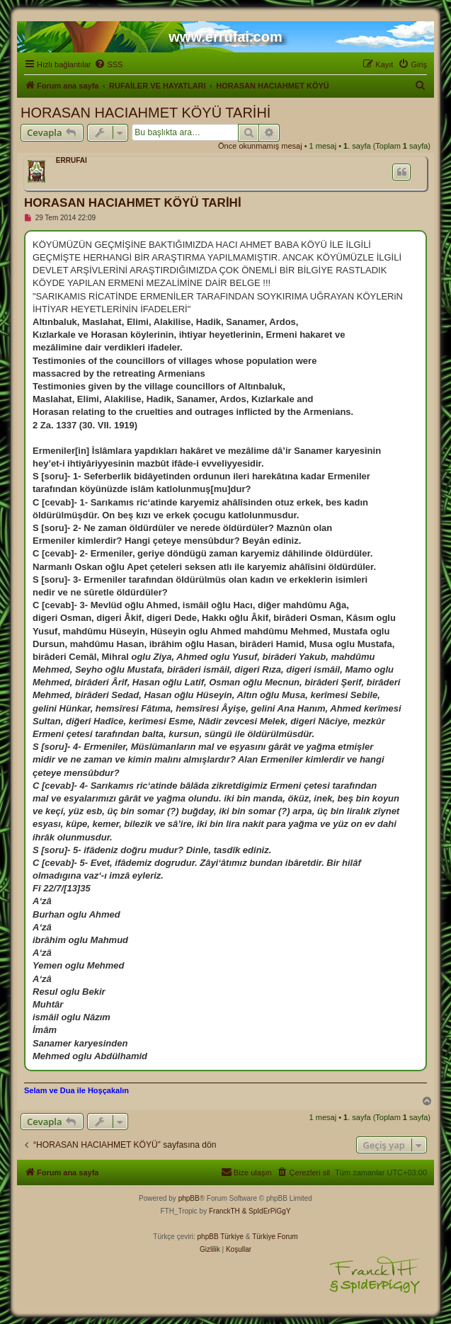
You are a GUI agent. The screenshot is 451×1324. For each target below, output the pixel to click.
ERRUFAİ (71, 160)
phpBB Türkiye (221, 1236)
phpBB (189, 1198)
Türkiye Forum (274, 1236)
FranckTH (224, 1211)
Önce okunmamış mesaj (260, 146)
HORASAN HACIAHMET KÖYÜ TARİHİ (145, 112)
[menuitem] (108, 64)
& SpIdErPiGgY (266, 1211)
